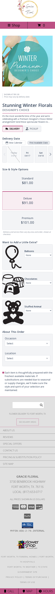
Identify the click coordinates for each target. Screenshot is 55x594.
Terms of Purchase (36, 577)
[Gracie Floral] (27, 17)
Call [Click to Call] (9, 591)
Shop (14, 25)
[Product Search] (28, 405)
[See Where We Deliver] (27, 421)
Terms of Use (27, 582)
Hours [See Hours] (46, 591)
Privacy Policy (14, 577)
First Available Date (38, 142)
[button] (27, 525)
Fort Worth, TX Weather (21, 567)
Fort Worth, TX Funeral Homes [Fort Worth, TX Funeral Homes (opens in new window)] (19, 556)
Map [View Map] (27, 591)
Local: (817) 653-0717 (27, 492)
